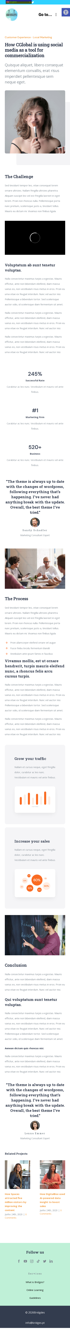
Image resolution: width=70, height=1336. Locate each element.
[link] (66, 12)
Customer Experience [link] (18, 37)
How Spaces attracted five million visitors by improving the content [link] (15, 1202)
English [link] (12, 2)
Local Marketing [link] (42, 37)
